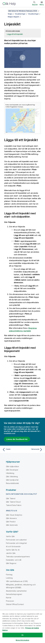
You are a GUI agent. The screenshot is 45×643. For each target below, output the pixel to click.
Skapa (10, 14)
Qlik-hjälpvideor (12, 466)
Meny (42, 5)
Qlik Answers (11, 518)
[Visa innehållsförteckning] (5, 11)
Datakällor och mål (13, 560)
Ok (22, 635)
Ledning (9, 578)
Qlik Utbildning (12, 477)
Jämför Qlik (10, 553)
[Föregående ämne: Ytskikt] (12, 449)
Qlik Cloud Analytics (14, 515)
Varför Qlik (10, 536)
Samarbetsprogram (14, 594)
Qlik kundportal (12, 480)
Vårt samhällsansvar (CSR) (17, 581)
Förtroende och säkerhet (16, 540)
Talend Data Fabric (13, 505)
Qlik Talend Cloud (13, 502)
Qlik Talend (10, 498)
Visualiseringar (20, 14)
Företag (9, 575)
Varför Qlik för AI (12, 550)
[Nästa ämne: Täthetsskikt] (33, 449)
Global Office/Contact (15, 604)
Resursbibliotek (12, 483)
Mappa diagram (13, 17)
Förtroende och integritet (16, 543)
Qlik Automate (12, 525)
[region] (22, 626)
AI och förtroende (13, 546)
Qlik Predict (10, 522)
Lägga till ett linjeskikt (15, 34)
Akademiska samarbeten (16, 591)
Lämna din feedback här (17, 439)
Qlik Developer (12, 470)
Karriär (8, 598)
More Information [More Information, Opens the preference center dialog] (22, 640)
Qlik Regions (11, 563)
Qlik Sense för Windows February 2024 (22, 11)
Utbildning (10, 473)
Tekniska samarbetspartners (18, 557)
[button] (22, 57)
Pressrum (10, 601)
